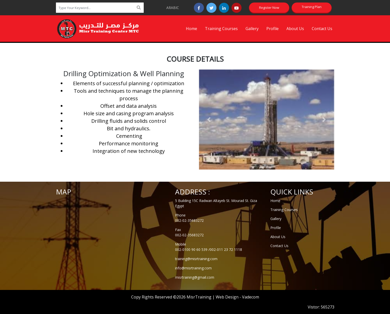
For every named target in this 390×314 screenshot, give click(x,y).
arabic (172, 7)
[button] (209, 119)
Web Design (227, 297)
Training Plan (312, 7)
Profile (272, 28)
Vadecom (250, 297)
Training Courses (221, 28)
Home (191, 28)
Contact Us (322, 28)
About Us (295, 28)
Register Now (269, 7)
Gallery (252, 28)
